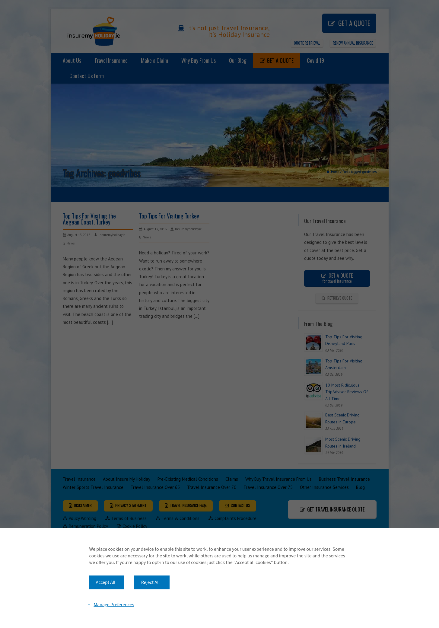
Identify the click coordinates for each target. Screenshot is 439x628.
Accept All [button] (106, 582)
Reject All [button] (150, 582)
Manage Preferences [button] (114, 604)
